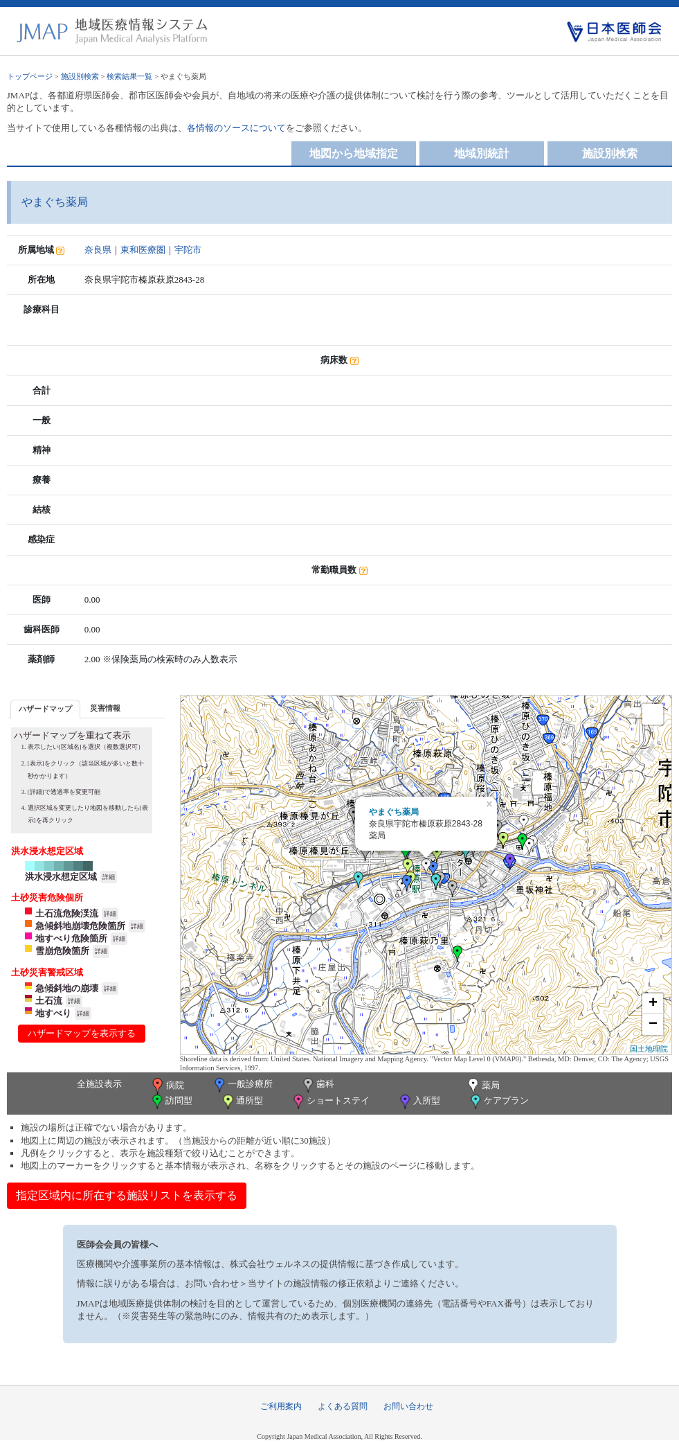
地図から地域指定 (353, 153)
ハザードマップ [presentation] (45, 709)
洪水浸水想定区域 (61, 876)
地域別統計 (481, 153)
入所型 (418, 1102)
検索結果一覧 (129, 76)
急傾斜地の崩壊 (66, 988)
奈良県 (97, 250)
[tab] (45, 709)
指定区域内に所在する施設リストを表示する (126, 1195)
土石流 (48, 1000)
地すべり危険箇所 (71, 938)
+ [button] (653, 1003)
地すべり (53, 1013)
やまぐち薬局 (394, 812)
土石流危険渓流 (66, 913)
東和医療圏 (142, 250)
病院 (167, 1086)
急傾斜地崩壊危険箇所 (80, 926)
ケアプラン (498, 1102)
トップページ (30, 76)
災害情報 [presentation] (105, 708)
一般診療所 (242, 1085)
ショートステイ (330, 1102)
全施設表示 (99, 1084)
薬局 (482, 1086)
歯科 (317, 1085)
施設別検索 (80, 76)
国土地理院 (649, 1049)
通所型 (241, 1102)
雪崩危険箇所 (62, 951)
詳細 (108, 877)
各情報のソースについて (236, 128)
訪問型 (171, 1102)
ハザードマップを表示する (82, 1033)
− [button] (653, 1024)
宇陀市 (187, 250)
